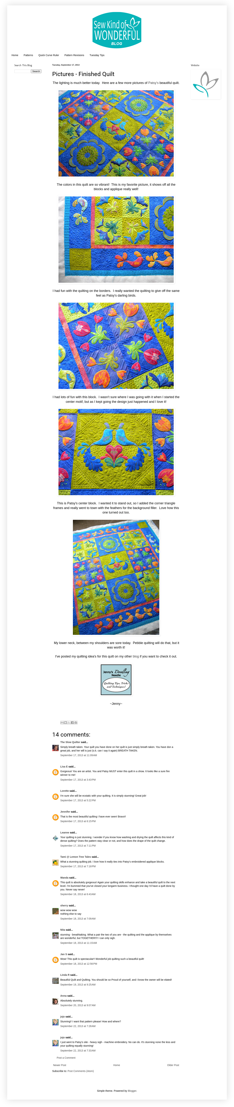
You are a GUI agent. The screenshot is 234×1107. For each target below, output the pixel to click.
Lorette (64, 790)
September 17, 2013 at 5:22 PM (78, 800)
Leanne (64, 832)
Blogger (132, 1090)
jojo (62, 1016)
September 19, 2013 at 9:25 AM (78, 984)
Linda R (64, 974)
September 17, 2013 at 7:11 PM (78, 845)
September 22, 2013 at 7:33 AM (78, 1050)
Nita (62, 929)
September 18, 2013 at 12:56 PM (78, 963)
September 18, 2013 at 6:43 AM (78, 894)
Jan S (63, 954)
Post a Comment (66, 1057)
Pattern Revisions (74, 55)
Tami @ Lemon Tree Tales (75, 856)
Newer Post (59, 1065)
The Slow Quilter (70, 742)
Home (15, 55)
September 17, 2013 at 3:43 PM (78, 779)
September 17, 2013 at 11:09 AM (78, 755)
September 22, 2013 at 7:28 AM (78, 1026)
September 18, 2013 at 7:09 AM (78, 918)
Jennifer (65, 811)
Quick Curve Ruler (49, 55)
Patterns (28, 55)
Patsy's (153, 83)
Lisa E (64, 766)
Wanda (64, 877)
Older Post (173, 1065)
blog (136, 656)
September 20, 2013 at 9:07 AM (78, 1005)
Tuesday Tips (97, 55)
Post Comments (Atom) (81, 1071)
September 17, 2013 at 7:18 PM (78, 866)
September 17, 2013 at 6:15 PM (78, 821)
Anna (63, 995)
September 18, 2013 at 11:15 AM (78, 942)
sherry (64, 905)
